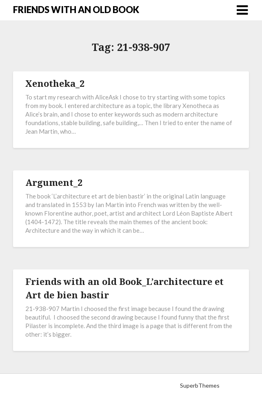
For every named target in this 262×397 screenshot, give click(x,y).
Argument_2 (53, 182)
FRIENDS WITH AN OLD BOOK (76, 9)
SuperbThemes (200, 385)
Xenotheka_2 (54, 83)
